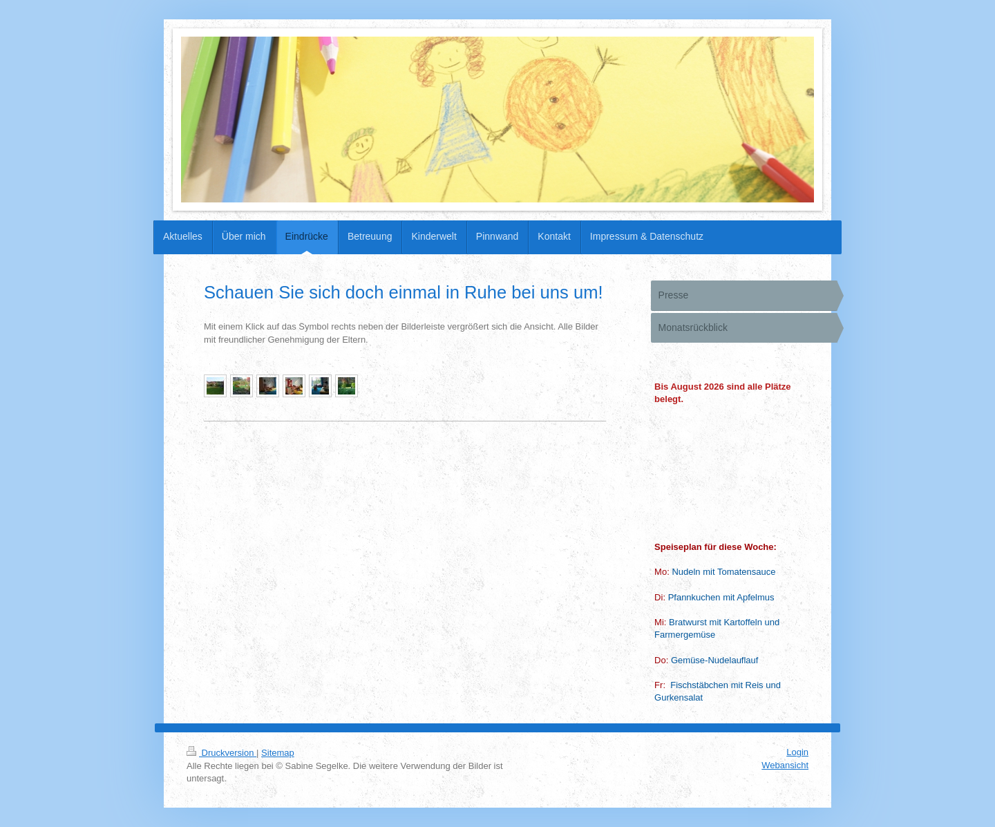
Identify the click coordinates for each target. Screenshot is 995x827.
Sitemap (277, 753)
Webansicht (784, 765)
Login (797, 752)
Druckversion (221, 753)
